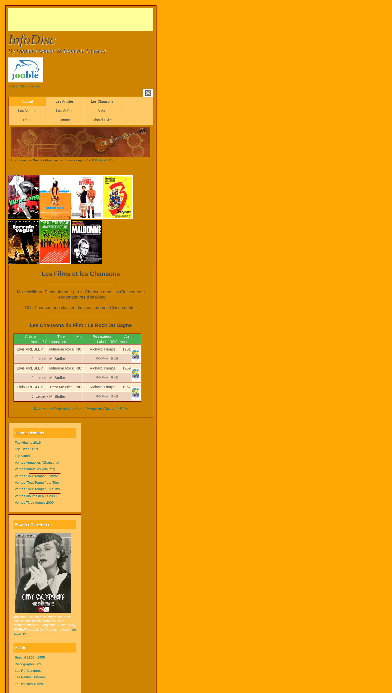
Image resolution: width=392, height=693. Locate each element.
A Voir (102, 111)
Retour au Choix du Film (106, 408)
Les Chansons (102, 101)
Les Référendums (28, 671)
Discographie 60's (28, 664)
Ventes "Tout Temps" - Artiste (36, 476)
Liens (27, 120)
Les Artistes (65, 101)
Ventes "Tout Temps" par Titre (37, 482)
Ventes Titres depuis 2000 (34, 502)
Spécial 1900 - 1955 (30, 657)
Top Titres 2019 (26, 449)
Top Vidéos (23, 456)
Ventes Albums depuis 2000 (35, 496)
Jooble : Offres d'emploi (24, 86)
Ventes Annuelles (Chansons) (37, 462)
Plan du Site (102, 120)
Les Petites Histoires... (31, 677)
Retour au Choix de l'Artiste (58, 408)
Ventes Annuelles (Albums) (35, 469)
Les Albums (27, 111)
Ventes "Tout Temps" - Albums (37, 489)
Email (148, 93)
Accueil (27, 101)
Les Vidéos (64, 111)
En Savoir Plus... (106, 160)
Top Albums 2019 (28, 442)
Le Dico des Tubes (29, 684)
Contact (64, 120)
